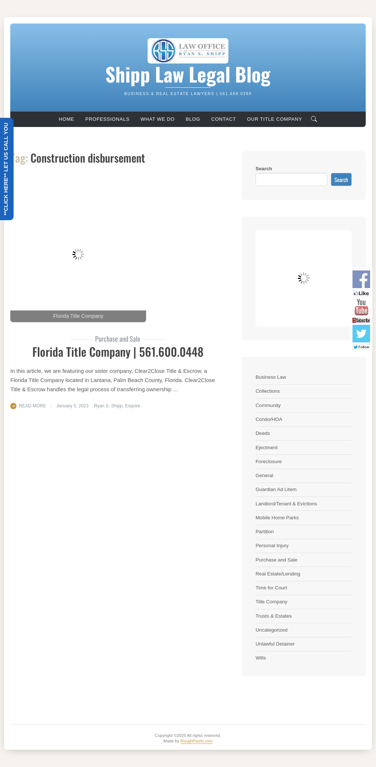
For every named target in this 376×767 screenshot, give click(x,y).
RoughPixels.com (196, 741)
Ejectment (267, 447)
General (264, 475)
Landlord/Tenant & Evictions (286, 503)
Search (264, 168)
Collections (268, 391)
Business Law (271, 377)
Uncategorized (272, 630)
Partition (265, 531)
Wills (261, 658)
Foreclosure (269, 461)
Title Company (272, 601)
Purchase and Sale (276, 560)
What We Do (158, 119)
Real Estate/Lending (278, 574)
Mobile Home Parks (277, 517)
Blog (193, 119)
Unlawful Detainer (275, 644)
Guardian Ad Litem (276, 489)
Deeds (263, 433)
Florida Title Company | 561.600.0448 (117, 351)
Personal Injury (272, 545)
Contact (223, 119)
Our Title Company (274, 119)
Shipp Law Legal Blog (187, 73)
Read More (32, 405)
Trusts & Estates (274, 616)
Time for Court (271, 587)
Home (66, 119)
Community (268, 405)
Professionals (107, 119)
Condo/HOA (269, 419)
